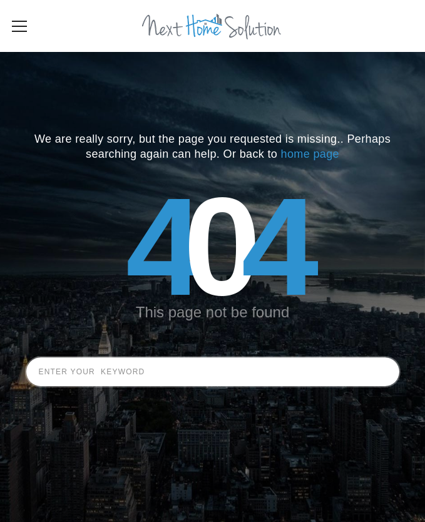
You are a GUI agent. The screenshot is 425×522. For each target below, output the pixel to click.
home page (310, 172)
